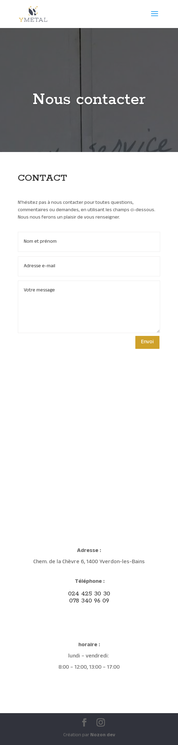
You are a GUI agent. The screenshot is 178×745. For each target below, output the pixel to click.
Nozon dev (102, 735)
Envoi (147, 342)
